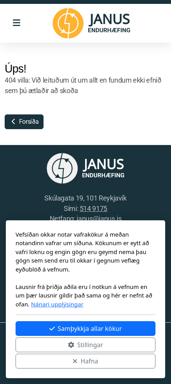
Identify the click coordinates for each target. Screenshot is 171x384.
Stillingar (85, 345)
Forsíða (24, 121)
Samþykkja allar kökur (85, 328)
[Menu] (16, 23)
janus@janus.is (99, 219)
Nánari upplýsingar (57, 304)
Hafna (85, 361)
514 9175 (93, 209)
